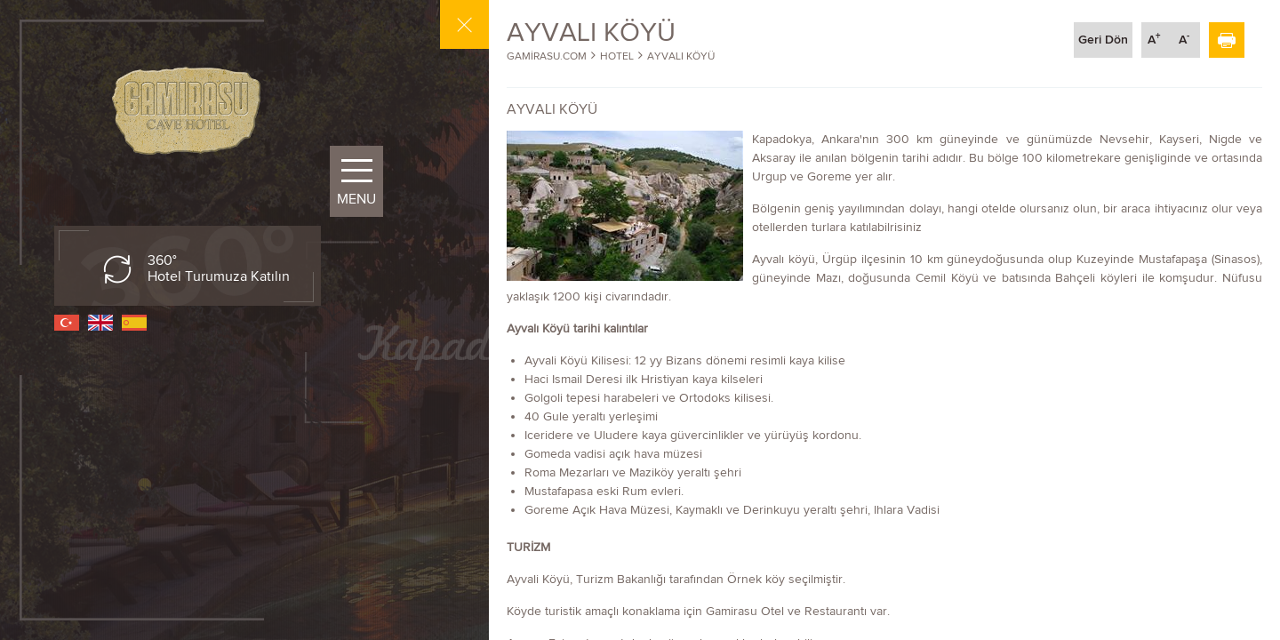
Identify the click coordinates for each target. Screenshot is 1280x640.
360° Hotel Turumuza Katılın (219, 268)
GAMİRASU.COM (547, 56)
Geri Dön (1103, 39)
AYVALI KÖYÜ (681, 56)
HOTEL (617, 56)
